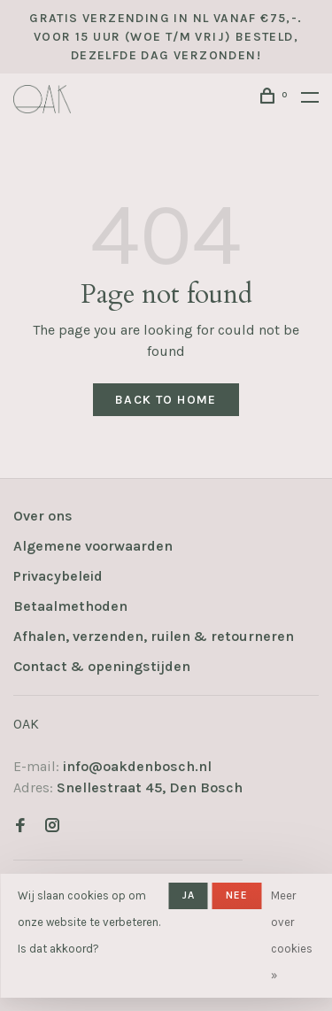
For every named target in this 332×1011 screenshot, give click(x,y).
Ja (188, 895)
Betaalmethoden (70, 606)
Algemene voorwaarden (93, 545)
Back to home (166, 399)
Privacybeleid (58, 575)
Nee (237, 895)
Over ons (43, 515)
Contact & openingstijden (101, 666)
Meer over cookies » (292, 935)
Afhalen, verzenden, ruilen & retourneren (153, 636)
